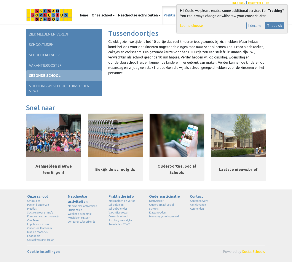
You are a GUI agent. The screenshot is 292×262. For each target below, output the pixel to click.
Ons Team (33, 220)
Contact (196, 196)
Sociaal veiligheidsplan (40, 239)
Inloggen (238, 3)
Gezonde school (45, 76)
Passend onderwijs (38, 204)
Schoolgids (33, 200)
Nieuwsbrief (156, 200)
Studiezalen (75, 210)
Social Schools (253, 252)
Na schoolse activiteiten (82, 206)
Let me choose (191, 25)
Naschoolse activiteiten (138, 15)
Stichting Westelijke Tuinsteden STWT (59, 88)
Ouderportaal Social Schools (161, 206)
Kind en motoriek (37, 232)
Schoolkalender (44, 55)
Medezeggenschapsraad (164, 216)
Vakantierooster (45, 65)
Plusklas (32, 208)
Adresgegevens (199, 200)
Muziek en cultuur (79, 217)
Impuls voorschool (38, 224)
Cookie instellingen (43, 252)
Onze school (102, 15)
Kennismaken (198, 204)
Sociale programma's (40, 212)
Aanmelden (197, 208)
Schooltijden (41, 45)
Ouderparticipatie (164, 196)
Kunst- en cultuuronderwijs (43, 216)
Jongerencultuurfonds (81, 221)
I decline (254, 25)
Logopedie (33, 236)
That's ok (274, 25)
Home (83, 15)
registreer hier (258, 3)
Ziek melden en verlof (49, 34)
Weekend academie (80, 213)
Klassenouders (157, 212)
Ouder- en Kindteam (39, 228)
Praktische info (121, 196)
